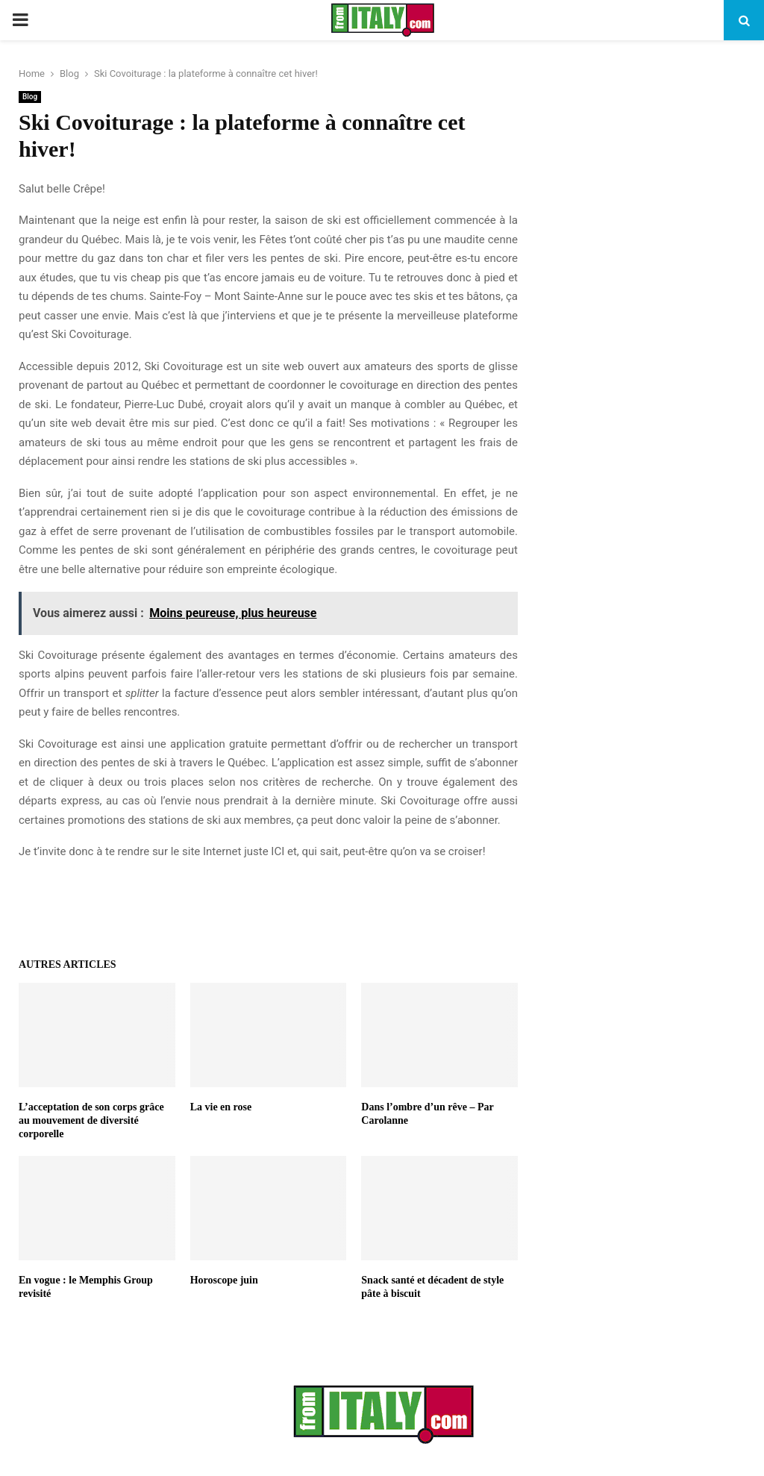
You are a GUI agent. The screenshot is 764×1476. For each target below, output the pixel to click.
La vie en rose (221, 1107)
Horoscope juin (224, 1280)
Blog (29, 97)
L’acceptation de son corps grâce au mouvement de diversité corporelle (91, 1120)
